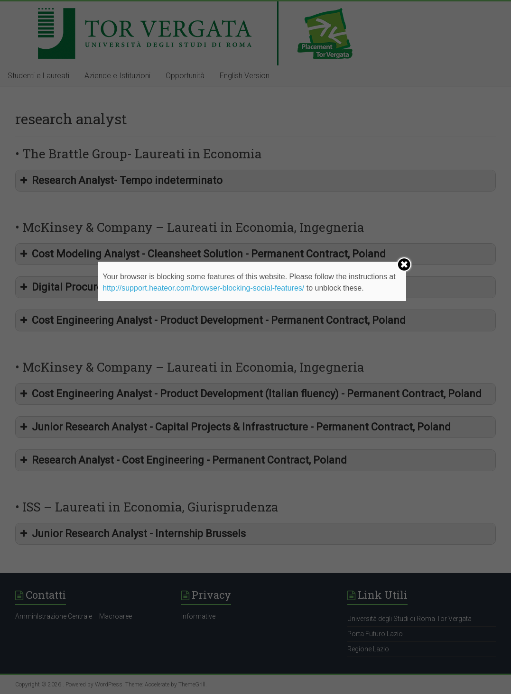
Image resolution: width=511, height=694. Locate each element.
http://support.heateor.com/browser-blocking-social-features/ (203, 288)
